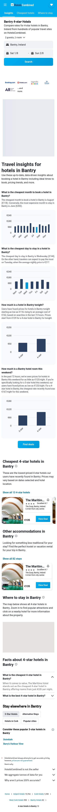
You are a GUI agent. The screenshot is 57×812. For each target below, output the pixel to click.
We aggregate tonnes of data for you (30, 775)
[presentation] (16, 466)
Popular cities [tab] (29, 721)
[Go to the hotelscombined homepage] (22, 4)
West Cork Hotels (16, 800)
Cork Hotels (39, 794)
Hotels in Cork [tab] (11, 721)
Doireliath (8, 739)
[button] (5, 4)
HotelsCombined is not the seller (30, 769)
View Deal (43, 519)
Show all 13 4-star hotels (16, 492)
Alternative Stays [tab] (30, 714)
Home (7, 794)
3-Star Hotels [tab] (11, 714)
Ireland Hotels (19, 794)
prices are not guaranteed (22, 760)
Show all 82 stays (12, 558)
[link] (28, 444)
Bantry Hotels (36, 800)
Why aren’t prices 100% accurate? (30, 780)
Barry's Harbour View (13, 744)
